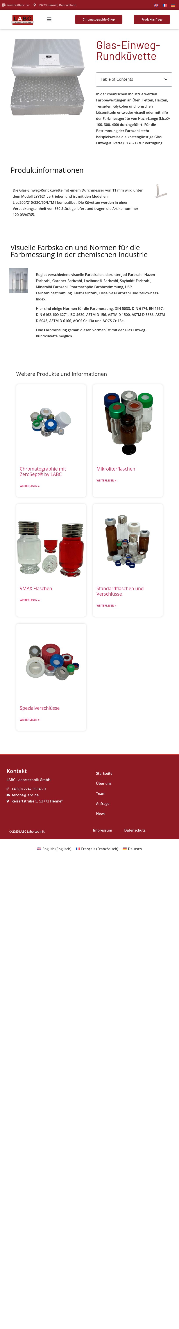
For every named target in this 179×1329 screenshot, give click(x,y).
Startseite (104, 773)
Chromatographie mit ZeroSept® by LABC (43, 471)
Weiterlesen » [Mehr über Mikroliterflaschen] (106, 480)
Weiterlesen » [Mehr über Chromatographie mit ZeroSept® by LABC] (30, 486)
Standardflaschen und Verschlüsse (120, 591)
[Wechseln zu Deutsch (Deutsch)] (132, 849)
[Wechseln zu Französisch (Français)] (97, 849)
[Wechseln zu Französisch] (165, 5)
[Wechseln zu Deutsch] (173, 5)
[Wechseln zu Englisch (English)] (54, 849)
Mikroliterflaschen (116, 469)
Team (101, 793)
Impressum (102, 830)
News (101, 813)
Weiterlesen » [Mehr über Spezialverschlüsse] (30, 720)
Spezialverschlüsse (40, 708)
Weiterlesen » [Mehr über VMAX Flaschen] (30, 600)
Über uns (103, 783)
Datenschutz (134, 830)
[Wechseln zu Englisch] (156, 5)
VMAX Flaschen (36, 588)
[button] (49, 19)
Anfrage (102, 803)
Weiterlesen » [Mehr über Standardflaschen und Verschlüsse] (106, 605)
